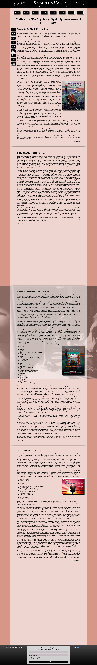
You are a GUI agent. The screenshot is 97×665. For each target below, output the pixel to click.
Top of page (77, 141)
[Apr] (13, 33)
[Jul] (13, 46)
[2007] (35, 12)
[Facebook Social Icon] (75, 647)
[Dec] (13, 63)
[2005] (17, 12)
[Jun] (13, 42)
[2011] (71, 12)
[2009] (53, 12)
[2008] (44, 12)
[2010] (62, 12)
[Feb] (13, 29)
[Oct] (13, 59)
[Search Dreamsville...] (73, 3)
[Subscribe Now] (48, 662)
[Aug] (13, 51)
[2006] (26, 12)
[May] (13, 38)
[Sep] (13, 55)
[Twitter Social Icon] (78, 647)
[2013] (80, 12)
